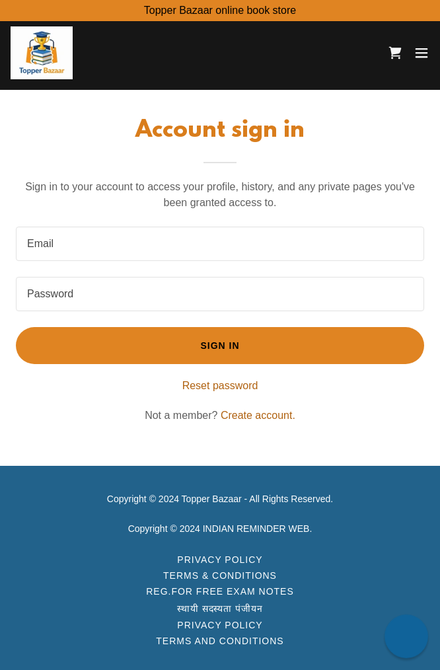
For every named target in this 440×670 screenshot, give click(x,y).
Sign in (219, 345)
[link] (42, 52)
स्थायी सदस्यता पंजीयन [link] (220, 608)
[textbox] (220, 244)
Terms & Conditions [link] (220, 575)
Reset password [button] (220, 385)
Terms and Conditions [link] (219, 641)
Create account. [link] (258, 415)
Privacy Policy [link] (219, 559)
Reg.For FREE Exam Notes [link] (220, 591)
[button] (421, 53)
